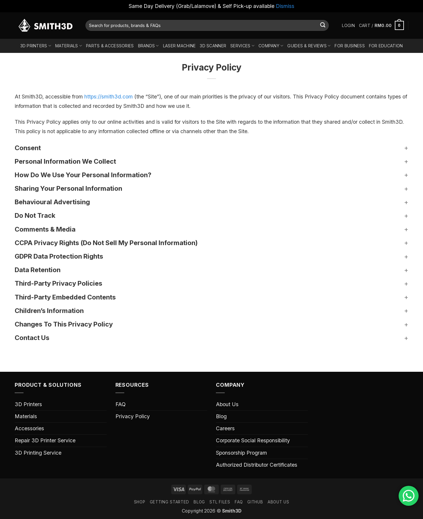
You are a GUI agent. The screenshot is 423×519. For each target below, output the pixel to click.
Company (270, 45)
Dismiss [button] (285, 6)
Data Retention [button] (38, 270)
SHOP (139, 502)
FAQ (120, 404)
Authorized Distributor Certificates (256, 465)
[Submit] (322, 25)
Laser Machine (179, 45)
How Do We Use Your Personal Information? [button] (83, 175)
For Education (386, 45)
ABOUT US (278, 502)
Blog (221, 416)
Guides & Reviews (308, 45)
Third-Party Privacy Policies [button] (58, 283)
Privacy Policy (132, 416)
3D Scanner (213, 45)
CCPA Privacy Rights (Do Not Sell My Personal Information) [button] (106, 243)
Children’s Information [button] (49, 310)
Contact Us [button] (32, 337)
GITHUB (255, 502)
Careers (225, 428)
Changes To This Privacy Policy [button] (64, 324)
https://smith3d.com (108, 96)
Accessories (29, 428)
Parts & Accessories (110, 45)
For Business (350, 45)
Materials (68, 45)
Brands (148, 45)
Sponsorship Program (241, 453)
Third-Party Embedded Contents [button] (65, 297)
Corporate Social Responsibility (253, 440)
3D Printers (35, 45)
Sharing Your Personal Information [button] (68, 188)
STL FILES (219, 502)
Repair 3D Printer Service (45, 440)
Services (242, 45)
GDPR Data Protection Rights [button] (59, 256)
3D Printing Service (38, 453)
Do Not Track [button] (35, 215)
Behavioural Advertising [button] (52, 202)
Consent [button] (28, 148)
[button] (348, 25)
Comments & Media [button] (45, 229)
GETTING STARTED (169, 502)
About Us (227, 404)
